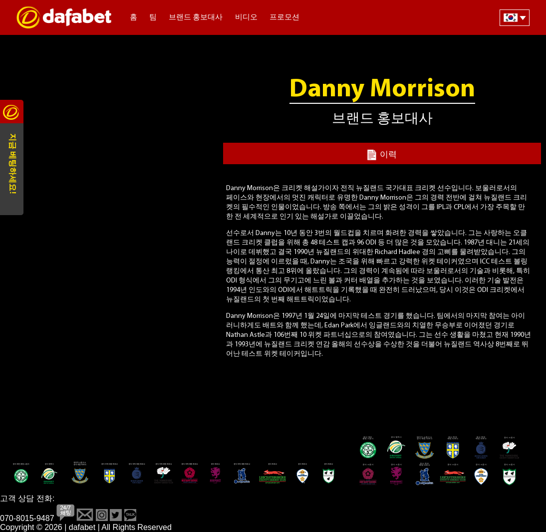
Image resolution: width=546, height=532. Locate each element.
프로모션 (284, 17)
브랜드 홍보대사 (196, 17)
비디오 (246, 17)
